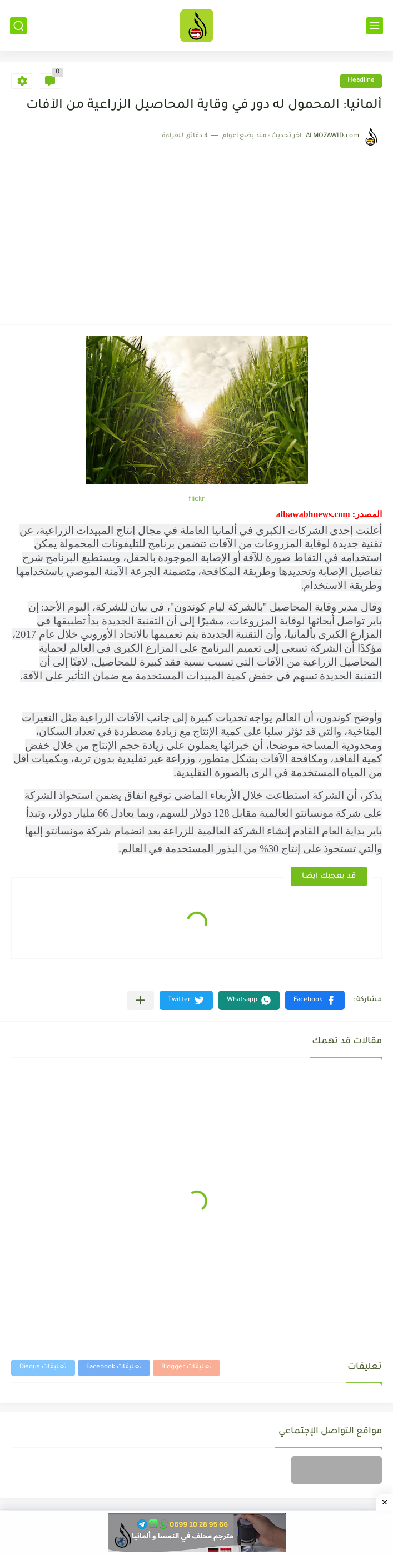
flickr (196, 499)
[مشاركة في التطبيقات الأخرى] (140, 1000)
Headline (361, 80)
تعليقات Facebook (114, 1367)
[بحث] (18, 25)
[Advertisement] (196, 230)
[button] (315, 1000)
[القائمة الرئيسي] (374, 25)
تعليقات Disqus (43, 1367)
